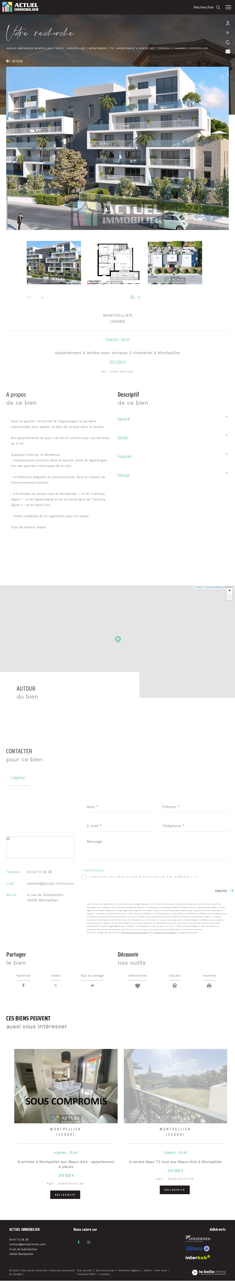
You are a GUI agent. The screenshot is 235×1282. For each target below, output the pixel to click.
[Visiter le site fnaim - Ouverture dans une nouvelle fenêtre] (198, 1240)
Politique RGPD (86, 1275)
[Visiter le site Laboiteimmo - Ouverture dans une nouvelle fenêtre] (209, 1274)
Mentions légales (130, 1271)
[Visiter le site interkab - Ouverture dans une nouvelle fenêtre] (198, 1249)
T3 (112, 48)
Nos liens (161, 1271)
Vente (60, 48)
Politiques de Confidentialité (135, 933)
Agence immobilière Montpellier (29, 48)
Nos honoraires (106, 1271)
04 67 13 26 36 (39, 872)
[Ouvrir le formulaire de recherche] (207, 7)
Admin (148, 1271)
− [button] (229, 597)
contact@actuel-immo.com (50, 883)
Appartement (98, 48)
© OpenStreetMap (212, 587)
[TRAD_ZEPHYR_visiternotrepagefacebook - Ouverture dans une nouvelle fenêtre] (78, 1243)
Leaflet (197, 587)
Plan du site (85, 1271)
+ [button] (229, 591)
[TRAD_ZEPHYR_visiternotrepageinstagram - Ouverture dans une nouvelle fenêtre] (86, 1243)
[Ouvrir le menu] (228, 7)
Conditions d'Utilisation (165, 933)
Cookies (105, 1275)
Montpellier (76, 48)
